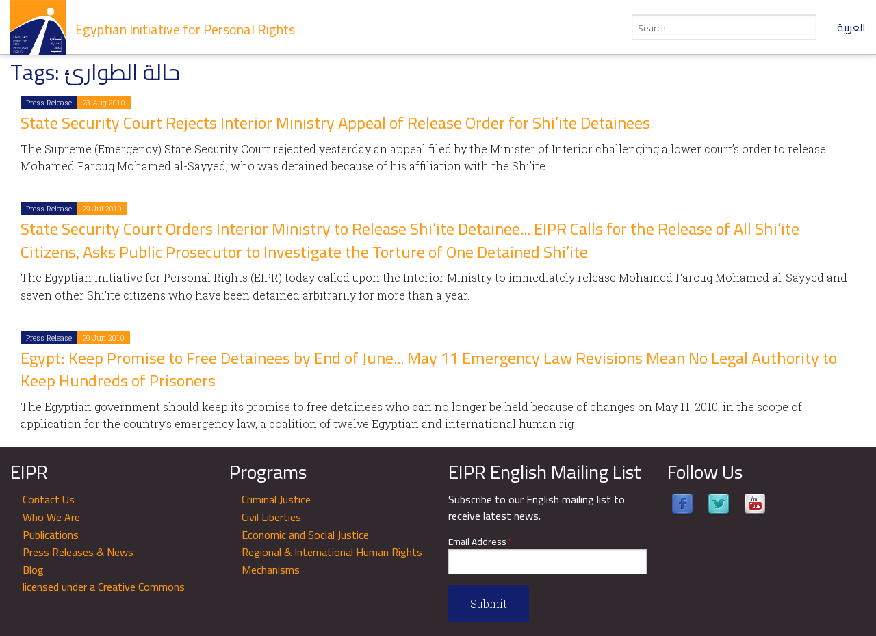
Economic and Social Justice (305, 535)
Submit (488, 603)
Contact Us (49, 499)
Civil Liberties (271, 517)
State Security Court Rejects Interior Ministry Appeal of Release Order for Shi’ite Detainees (335, 122)
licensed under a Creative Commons (104, 587)
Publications (51, 535)
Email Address (480, 542)
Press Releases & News (78, 552)
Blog (33, 569)
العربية (851, 27)
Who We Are (51, 517)
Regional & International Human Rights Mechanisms (332, 561)
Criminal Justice (276, 499)
